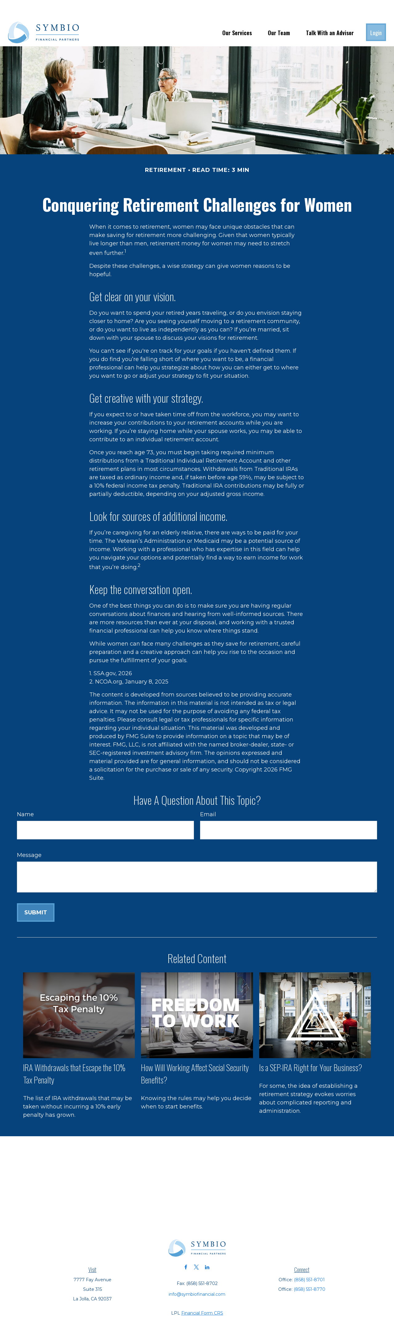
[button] (237, 14)
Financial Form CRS (202, 1294)
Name (25, 795)
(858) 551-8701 (309, 1261)
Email (208, 795)
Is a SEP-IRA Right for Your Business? (310, 1049)
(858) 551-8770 (309, 1271)
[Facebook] (186, 1249)
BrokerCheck (265, 1305)
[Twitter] (196, 1249)
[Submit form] (35, 894)
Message (29, 836)
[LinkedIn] (207, 1249)
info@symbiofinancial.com (197, 1275)
